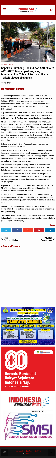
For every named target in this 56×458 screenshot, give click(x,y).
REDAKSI (38, 451)
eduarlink (29, 453)
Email (20, 89)
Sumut (52, 225)
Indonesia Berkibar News (24, 451)
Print (12, 89)
